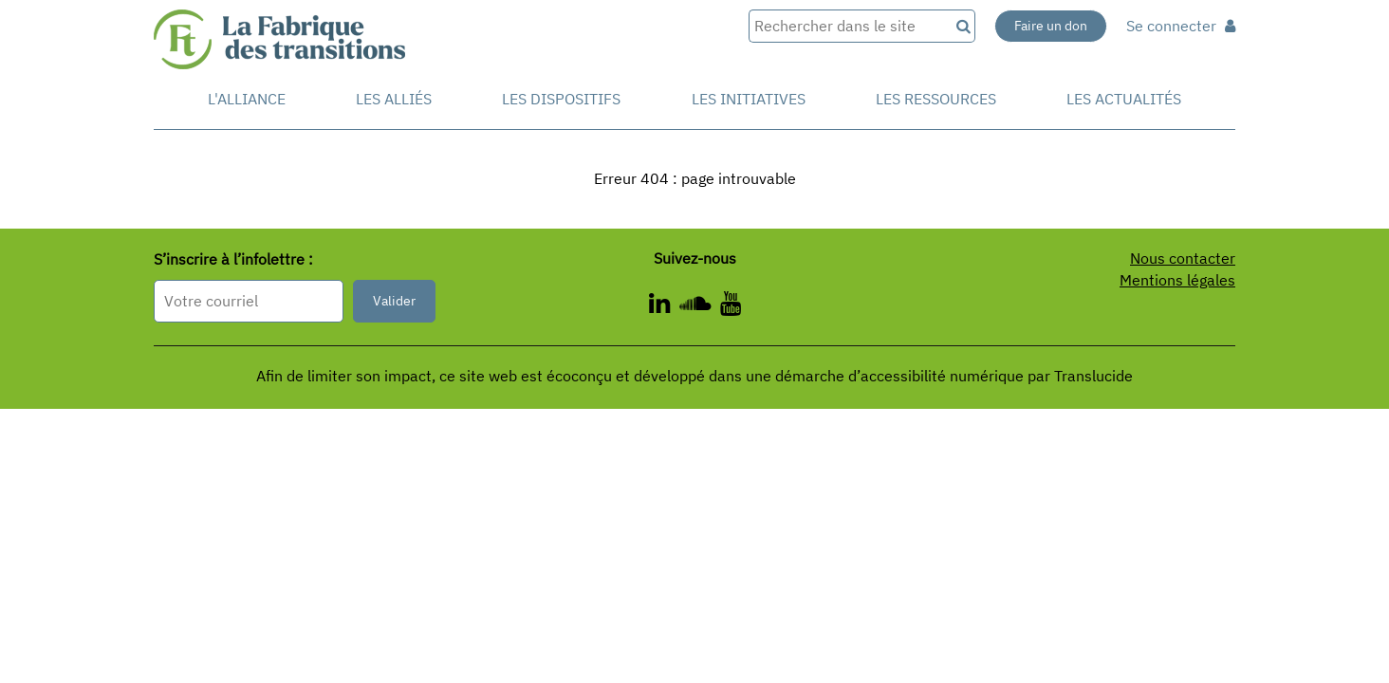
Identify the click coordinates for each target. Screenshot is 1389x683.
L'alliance (247, 98)
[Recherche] (962, 26)
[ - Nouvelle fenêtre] (699, 306)
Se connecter (1180, 25)
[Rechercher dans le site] (849, 26)
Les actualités (1123, 98)
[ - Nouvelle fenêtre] (730, 306)
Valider (394, 300)
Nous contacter (1182, 258)
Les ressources (936, 98)
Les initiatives (749, 98)
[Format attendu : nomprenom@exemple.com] (248, 301)
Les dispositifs (561, 98)
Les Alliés (394, 98)
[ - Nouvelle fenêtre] (664, 306)
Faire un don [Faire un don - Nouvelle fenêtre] (1050, 25)
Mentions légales (1177, 279)
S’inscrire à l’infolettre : (233, 258)
